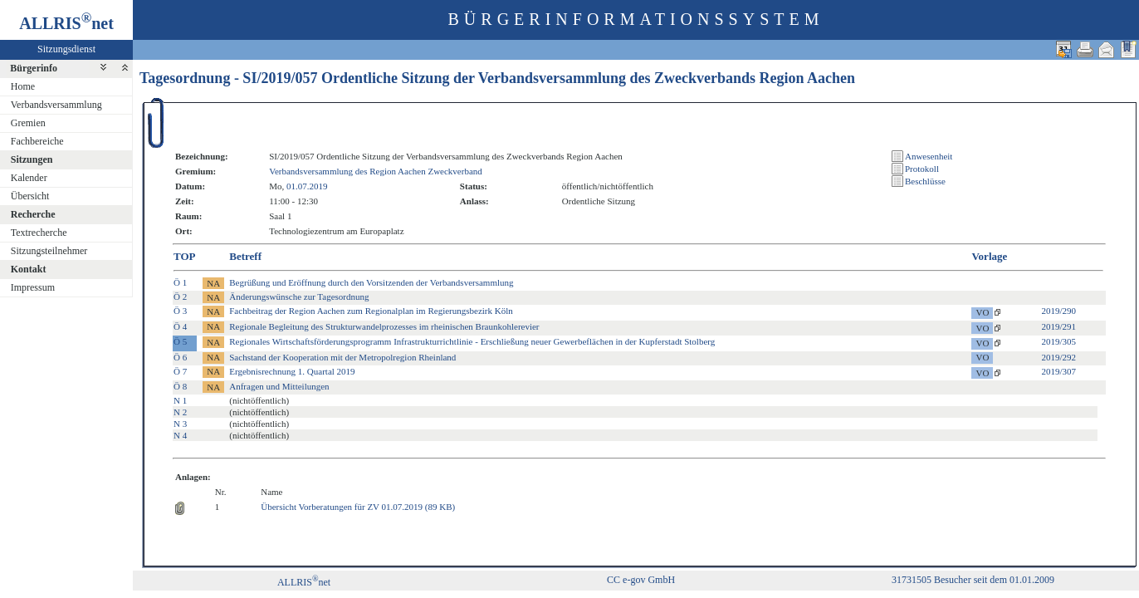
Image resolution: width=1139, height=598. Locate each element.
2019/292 (1058, 357)
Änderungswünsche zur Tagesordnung (299, 296)
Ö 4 (180, 326)
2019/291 (1058, 326)
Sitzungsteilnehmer (49, 251)
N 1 (180, 400)
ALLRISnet (303, 582)
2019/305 (1058, 341)
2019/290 (1058, 311)
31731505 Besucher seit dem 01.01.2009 (973, 580)
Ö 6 (180, 357)
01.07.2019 (307, 186)
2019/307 (1058, 371)
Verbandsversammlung (56, 104)
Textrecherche (39, 232)
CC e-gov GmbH (641, 580)
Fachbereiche (37, 141)
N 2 (180, 412)
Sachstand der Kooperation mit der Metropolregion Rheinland (342, 357)
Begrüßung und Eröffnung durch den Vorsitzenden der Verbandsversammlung (371, 282)
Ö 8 (180, 386)
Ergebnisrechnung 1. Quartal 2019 (291, 371)
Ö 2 (180, 296)
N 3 (180, 424)
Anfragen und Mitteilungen (279, 386)
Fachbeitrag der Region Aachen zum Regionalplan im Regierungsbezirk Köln (371, 311)
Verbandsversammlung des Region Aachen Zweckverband (375, 171)
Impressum (33, 287)
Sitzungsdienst (66, 49)
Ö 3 (180, 311)
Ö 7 (180, 371)
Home (23, 86)
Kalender (29, 178)
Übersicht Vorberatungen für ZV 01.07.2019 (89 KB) (358, 507)
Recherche (33, 214)
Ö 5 (180, 341)
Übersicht (30, 196)
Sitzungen (32, 159)
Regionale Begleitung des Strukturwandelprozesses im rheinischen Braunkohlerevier (384, 326)
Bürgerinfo (33, 68)
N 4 (180, 435)
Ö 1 (180, 282)
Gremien (28, 123)
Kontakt (28, 269)
